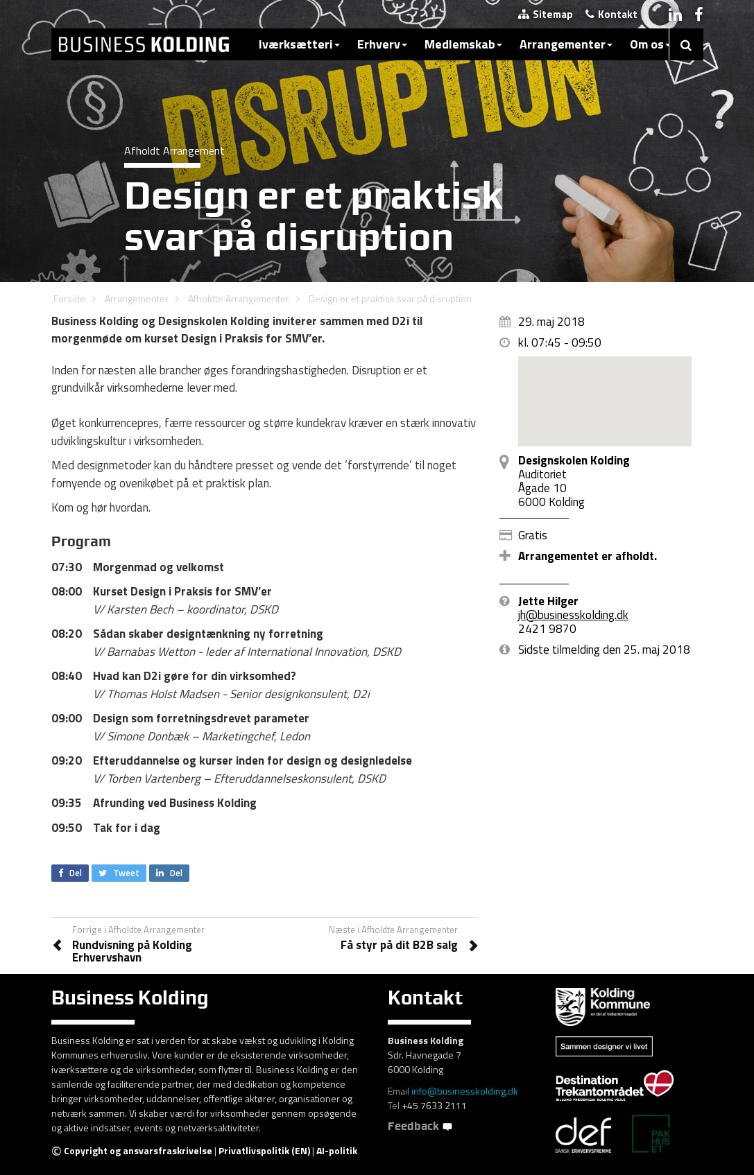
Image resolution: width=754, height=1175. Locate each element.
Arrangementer (566, 44)
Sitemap (545, 14)
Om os (650, 44)
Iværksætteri (299, 44)
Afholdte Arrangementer (238, 298)
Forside (69, 298)
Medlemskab (463, 44)
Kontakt (611, 14)
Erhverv (382, 44)
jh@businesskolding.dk (573, 615)
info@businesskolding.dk (464, 1090)
